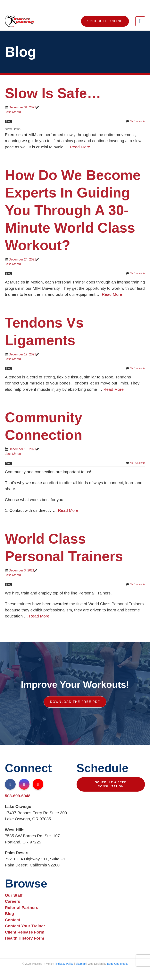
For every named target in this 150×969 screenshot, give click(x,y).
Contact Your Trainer (25, 926)
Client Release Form (24, 932)
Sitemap (81, 963)
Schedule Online (105, 21)
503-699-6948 (17, 796)
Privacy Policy (64, 963)
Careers (12, 901)
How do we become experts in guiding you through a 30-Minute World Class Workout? (73, 210)
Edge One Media (117, 963)
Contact (12, 920)
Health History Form (24, 938)
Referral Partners (21, 907)
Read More (80, 147)
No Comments (137, 121)
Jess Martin (13, 112)
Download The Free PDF (75, 701)
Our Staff (13, 895)
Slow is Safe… (53, 93)
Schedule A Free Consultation (110, 784)
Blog (8, 121)
